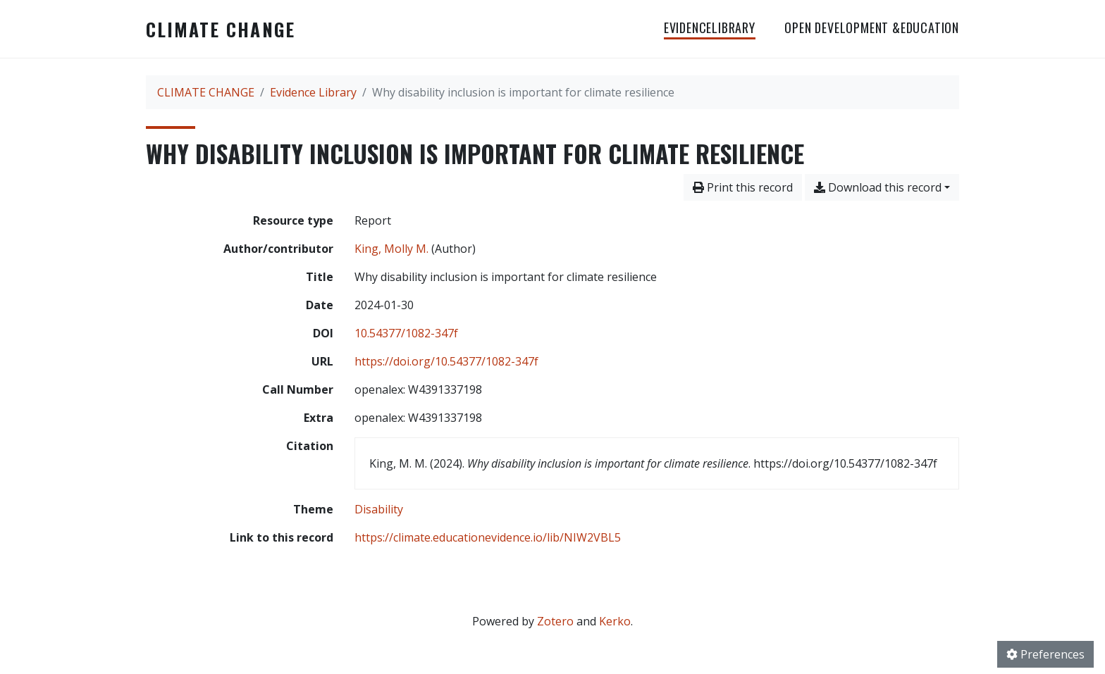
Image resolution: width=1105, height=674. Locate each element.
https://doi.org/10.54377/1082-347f (446, 361)
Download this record (878, 187)
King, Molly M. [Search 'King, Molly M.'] (391, 248)
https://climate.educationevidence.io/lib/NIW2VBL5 (487, 537)
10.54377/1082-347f (406, 333)
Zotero (555, 621)
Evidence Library (313, 92)
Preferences (1045, 654)
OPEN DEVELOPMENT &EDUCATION (871, 27)
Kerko (615, 621)
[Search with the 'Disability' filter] (378, 509)
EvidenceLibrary (709, 27)
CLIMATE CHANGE (220, 29)
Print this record (743, 187)
